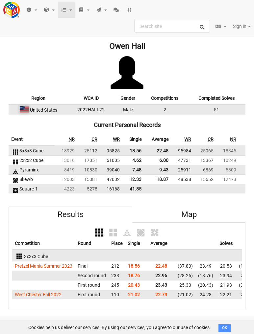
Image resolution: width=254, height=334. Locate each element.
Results (71, 214)
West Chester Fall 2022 (38, 294)
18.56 (135, 150)
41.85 (135, 188)
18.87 (162, 179)
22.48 (162, 150)
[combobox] (172, 26)
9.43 (163, 169)
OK (224, 328)
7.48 (136, 169)
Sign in (242, 26)
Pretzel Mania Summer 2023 (43, 266)
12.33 (135, 179)
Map (189, 214)
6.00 (163, 160)
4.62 (136, 160)
